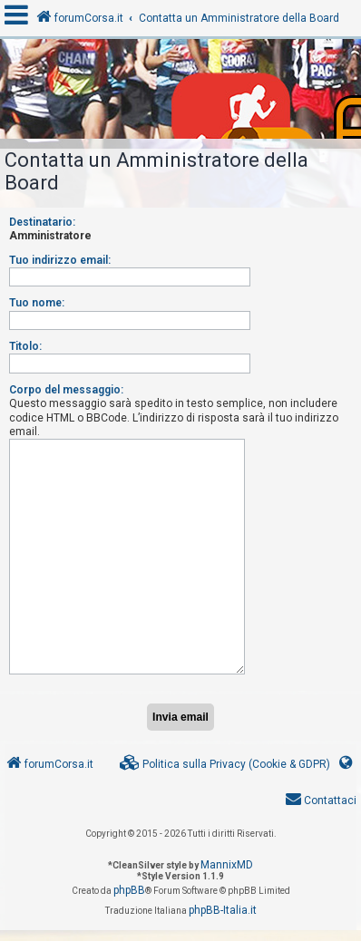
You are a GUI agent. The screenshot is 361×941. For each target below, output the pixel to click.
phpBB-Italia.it (223, 910)
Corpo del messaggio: (66, 389)
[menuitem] (225, 764)
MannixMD (226, 865)
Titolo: (25, 346)
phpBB (129, 890)
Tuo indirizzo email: (60, 260)
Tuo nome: (36, 302)
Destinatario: (42, 222)
